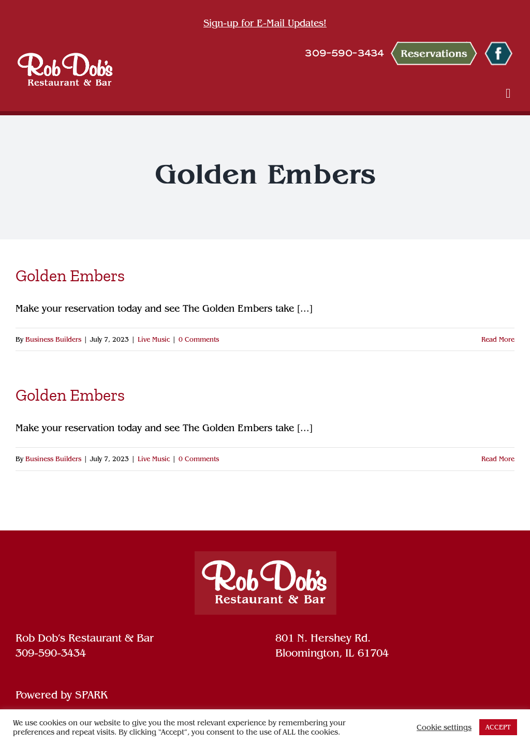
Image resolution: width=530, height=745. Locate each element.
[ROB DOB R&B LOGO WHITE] (65, 69)
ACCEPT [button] (498, 727)
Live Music (154, 339)
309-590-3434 (51, 653)
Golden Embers (70, 275)
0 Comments (199, 339)
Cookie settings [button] (444, 727)
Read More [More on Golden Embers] (497, 339)
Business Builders (53, 339)
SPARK (91, 695)
